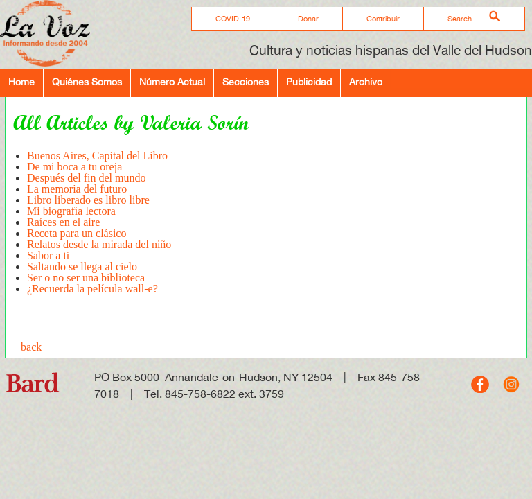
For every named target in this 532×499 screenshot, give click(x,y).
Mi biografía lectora (71, 211)
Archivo (365, 81)
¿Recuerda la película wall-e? (92, 289)
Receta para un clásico (76, 233)
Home (21, 81)
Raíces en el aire (63, 222)
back (31, 347)
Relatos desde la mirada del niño (99, 244)
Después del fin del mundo (86, 178)
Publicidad (309, 81)
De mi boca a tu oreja (74, 167)
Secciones (245, 81)
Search (459, 19)
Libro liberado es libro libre (88, 200)
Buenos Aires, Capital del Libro (97, 155)
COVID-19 (232, 19)
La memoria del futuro (77, 189)
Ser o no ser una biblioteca (86, 277)
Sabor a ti (48, 255)
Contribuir (383, 19)
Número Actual (172, 81)
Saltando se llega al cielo (82, 266)
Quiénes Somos (87, 81)
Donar (308, 19)
